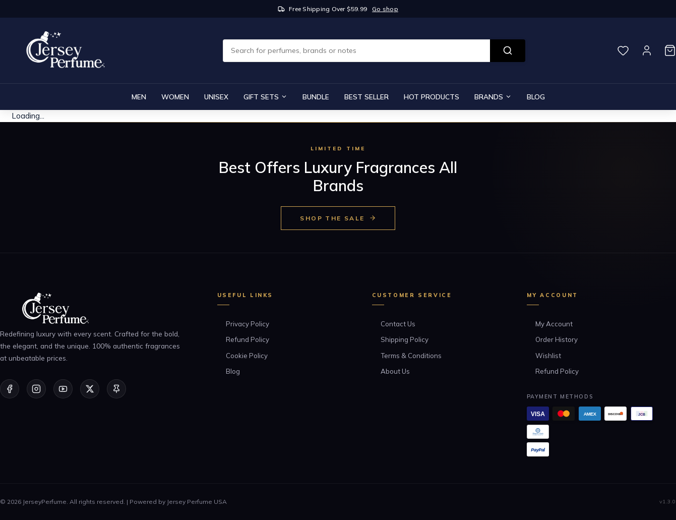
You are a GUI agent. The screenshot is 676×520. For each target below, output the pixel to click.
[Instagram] (36, 388)
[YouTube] (63, 388)
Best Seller (366, 96)
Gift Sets (265, 96)
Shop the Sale (338, 218)
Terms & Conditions (411, 356)
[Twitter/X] (89, 388)
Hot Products (431, 96)
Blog (536, 96)
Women (175, 96)
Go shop (385, 9)
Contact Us (398, 324)
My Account (554, 324)
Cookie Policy (247, 356)
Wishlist (548, 356)
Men (139, 96)
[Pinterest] (116, 388)
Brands (493, 96)
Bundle (315, 96)
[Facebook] (9, 388)
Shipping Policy (404, 339)
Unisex (216, 96)
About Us (395, 371)
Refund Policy (247, 339)
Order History (556, 339)
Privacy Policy (247, 324)
